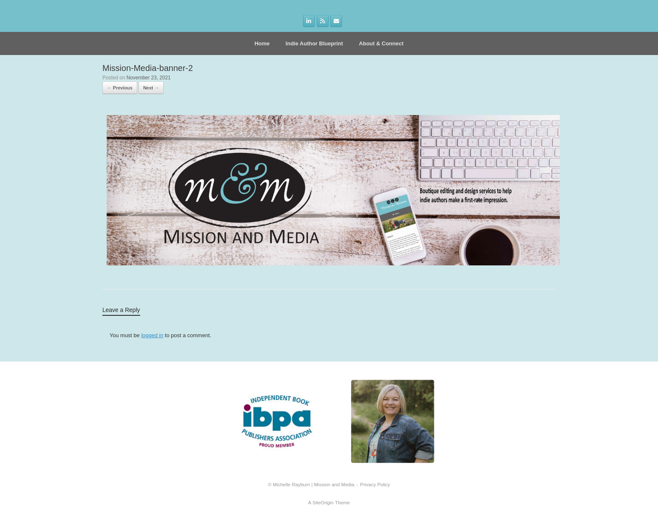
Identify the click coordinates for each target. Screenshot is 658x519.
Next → (151, 87)
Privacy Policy (375, 484)
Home (261, 43)
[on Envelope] (336, 21)
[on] (349, 21)
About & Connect (381, 43)
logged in (152, 335)
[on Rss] (323, 21)
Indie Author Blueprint (314, 43)
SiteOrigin (323, 502)
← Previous (120, 87)
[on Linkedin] (309, 21)
